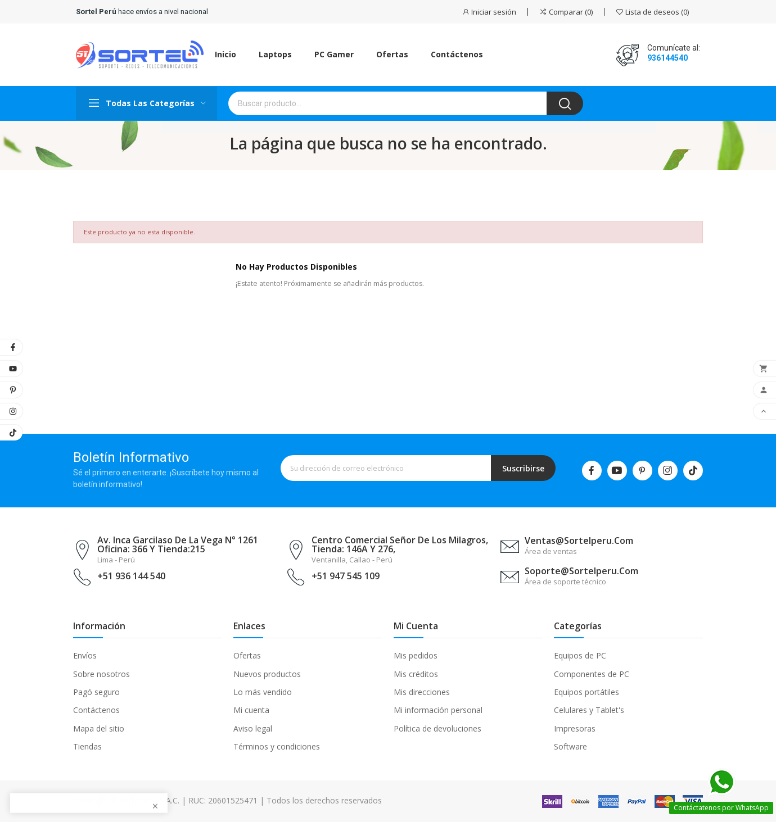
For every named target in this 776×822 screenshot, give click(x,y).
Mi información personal (438, 710)
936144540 (667, 58)
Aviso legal (252, 728)
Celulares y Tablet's (589, 710)
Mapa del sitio (98, 728)
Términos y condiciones (276, 746)
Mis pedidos (415, 655)
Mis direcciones (422, 692)
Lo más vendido (262, 692)
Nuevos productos (267, 674)
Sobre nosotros (101, 674)
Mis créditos (416, 674)
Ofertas (247, 655)
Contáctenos (96, 710)
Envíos (85, 655)
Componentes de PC (591, 674)
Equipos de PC (580, 655)
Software (570, 746)
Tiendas (87, 746)
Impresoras (574, 728)
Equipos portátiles (586, 692)
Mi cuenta (251, 710)
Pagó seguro (96, 692)
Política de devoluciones (437, 728)
